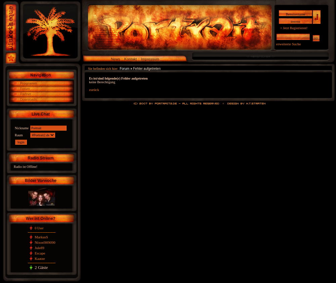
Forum (25, 89)
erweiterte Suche (288, 44)
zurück (94, 90)
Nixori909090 (45, 242)
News (115, 59)
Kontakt (130, 59)
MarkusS (41, 237)
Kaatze (40, 258)
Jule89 (39, 248)
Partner (25, 94)
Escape (40, 253)
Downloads (28, 99)
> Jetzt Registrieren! (293, 28)
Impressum (150, 59)
